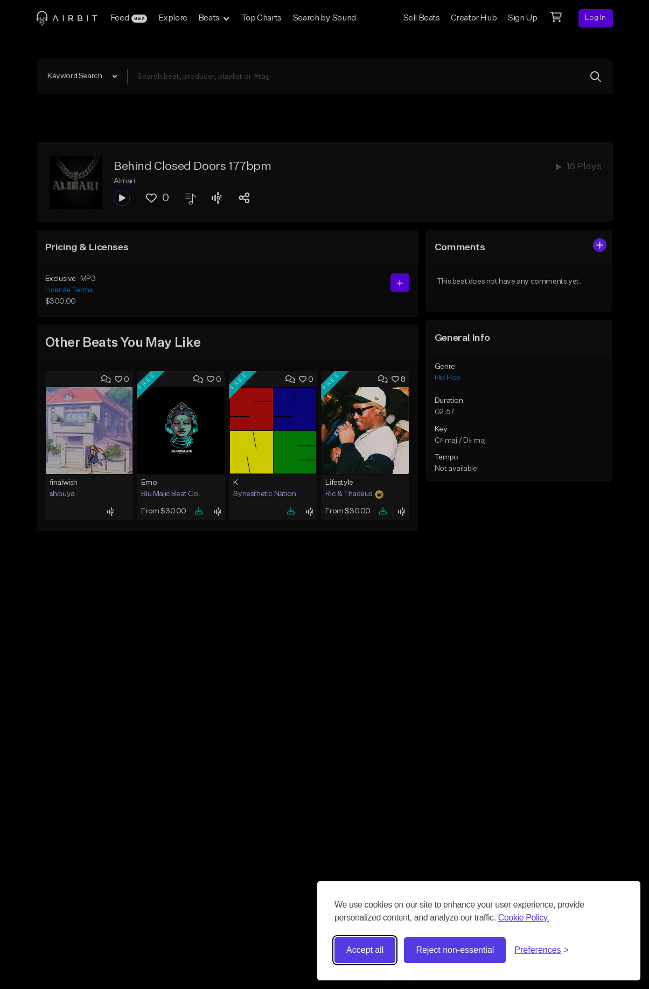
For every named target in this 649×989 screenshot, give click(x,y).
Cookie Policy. (523, 917)
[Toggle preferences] (541, 950)
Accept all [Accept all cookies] (364, 949)
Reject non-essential (455, 949)
